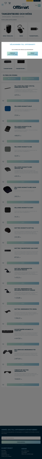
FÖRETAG (12, 54)
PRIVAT (32, 54)
